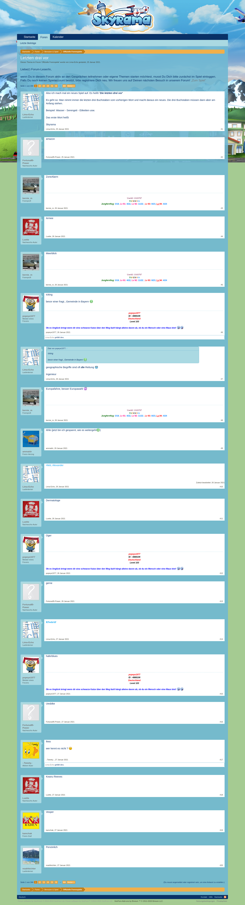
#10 (221, 487)
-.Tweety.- (27, 763)
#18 (221, 795)
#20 (221, 865)
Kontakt (204, 897)
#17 (221, 760)
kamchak (27, 833)
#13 (221, 601)
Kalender (58, 36)
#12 (221, 573)
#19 (221, 830)
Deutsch (22, 897)
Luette (25, 239)
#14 (221, 639)
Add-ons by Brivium (138, 901)
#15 (221, 694)
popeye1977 (28, 316)
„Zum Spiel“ (198, 80)
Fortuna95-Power (28, 161)
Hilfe (211, 897)
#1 (222, 129)
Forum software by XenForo (41, 901)
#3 (222, 208)
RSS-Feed (225, 897)
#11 (221, 519)
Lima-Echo (73, 62)
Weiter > (70, 86)
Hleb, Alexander (54, 465)
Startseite (29, 36)
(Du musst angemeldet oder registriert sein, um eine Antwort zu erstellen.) (194, 882)
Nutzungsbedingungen (205, 901)
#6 (222, 332)
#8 (222, 420)
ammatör (27, 451)
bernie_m (27, 198)
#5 (222, 285)
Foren (44, 37)
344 (64, 86)
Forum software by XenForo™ (89, 901)
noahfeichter (29, 868)
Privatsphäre (222, 901)
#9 (222, 448)
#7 (222, 379)
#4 (222, 236)
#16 (221, 722)
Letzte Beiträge (28, 43)
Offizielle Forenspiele (50, 62)
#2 (222, 157)
